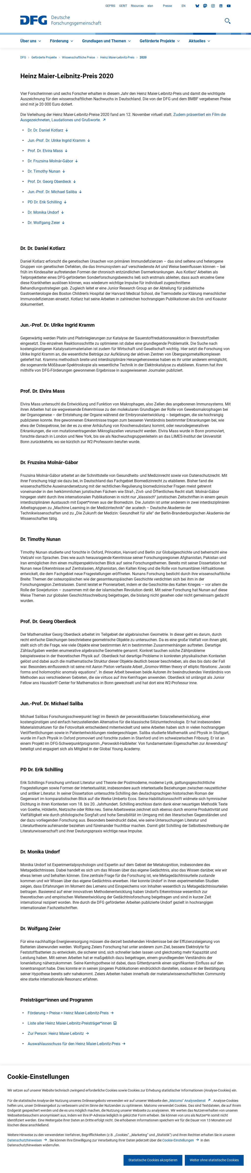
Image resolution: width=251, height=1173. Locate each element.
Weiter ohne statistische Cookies (214, 1160)
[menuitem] (31, 41)
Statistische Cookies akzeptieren (152, 1160)
